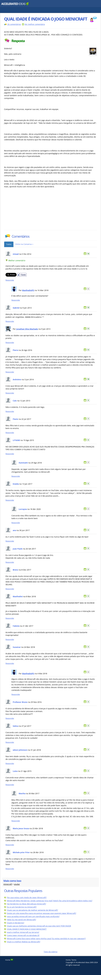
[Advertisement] (27, 210)
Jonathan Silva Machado (27, 329)
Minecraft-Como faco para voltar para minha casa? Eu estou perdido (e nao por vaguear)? (46, 938)
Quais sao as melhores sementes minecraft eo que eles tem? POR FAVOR (39, 926)
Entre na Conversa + (24, 244)
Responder (10, 280)
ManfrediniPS (28, 290)
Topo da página (50, 951)
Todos (8, 244)
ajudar (17, 884)
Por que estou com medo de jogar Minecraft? (27, 897)
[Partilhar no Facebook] (22, 276)
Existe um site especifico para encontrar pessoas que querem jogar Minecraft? (41, 913)
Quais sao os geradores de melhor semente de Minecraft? (32, 910)
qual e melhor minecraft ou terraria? (23, 932)
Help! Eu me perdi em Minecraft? (21, 919)
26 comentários (14, 24)
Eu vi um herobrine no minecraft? (22, 907)
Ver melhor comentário (35, 24)
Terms (73, 960)
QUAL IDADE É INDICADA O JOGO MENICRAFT (27, 929)
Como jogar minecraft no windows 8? (23, 935)
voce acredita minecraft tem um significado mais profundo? (33, 916)
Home (68, 960)
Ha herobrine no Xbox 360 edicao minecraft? (26, 904)
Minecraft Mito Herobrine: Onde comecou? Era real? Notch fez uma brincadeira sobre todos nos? (49, 900)
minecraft (7, 884)
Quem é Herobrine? (15, 922)
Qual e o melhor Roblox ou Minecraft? (23, 941)
